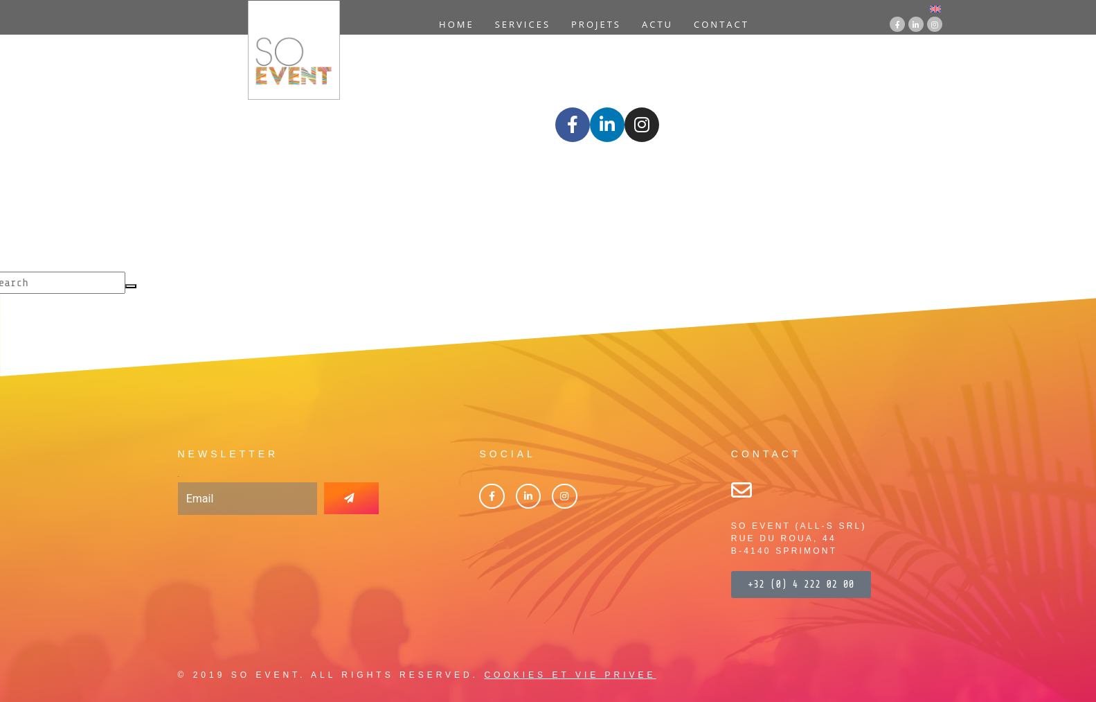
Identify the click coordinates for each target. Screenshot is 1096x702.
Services (522, 24)
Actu (657, 24)
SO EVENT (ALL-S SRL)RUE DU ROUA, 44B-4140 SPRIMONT (799, 538)
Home (456, 24)
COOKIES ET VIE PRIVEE (570, 675)
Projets (596, 24)
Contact (721, 24)
